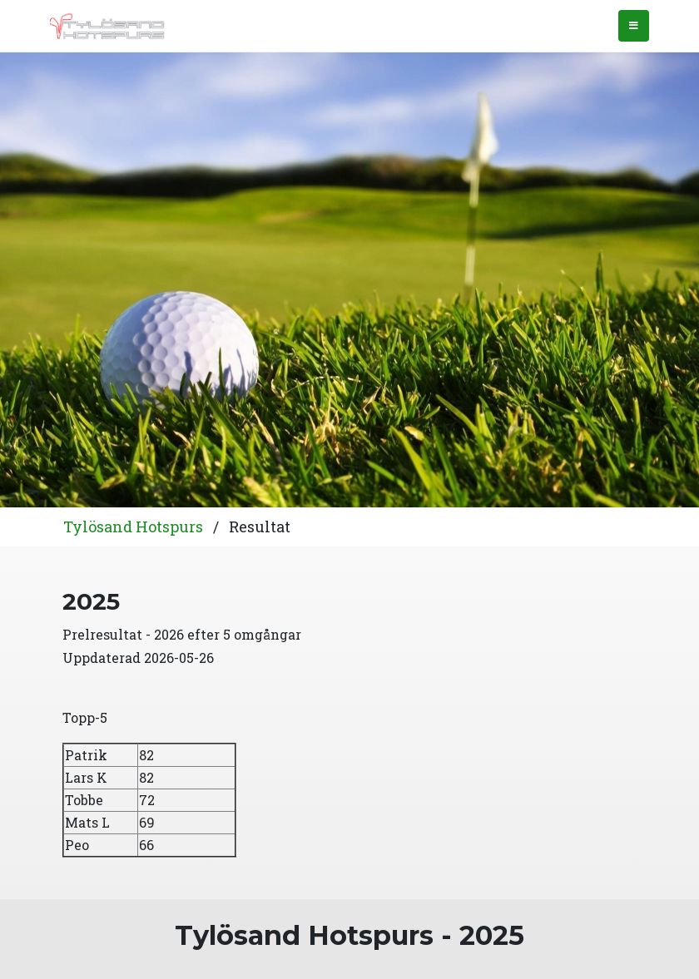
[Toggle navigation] (633, 26)
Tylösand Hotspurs (133, 526)
